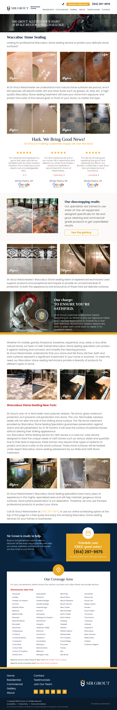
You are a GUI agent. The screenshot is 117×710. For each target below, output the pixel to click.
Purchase (64, 644)
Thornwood (89, 617)
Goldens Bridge (42, 600)
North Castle (65, 614)
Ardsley (15, 597)
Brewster (15, 617)
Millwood (40, 651)
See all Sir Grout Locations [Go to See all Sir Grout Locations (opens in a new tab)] (47, 663)
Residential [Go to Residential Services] (48, 9)
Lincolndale (41, 641)
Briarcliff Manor (18, 621)
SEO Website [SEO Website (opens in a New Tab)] (95, 704)
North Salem (65, 617)
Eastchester (41, 594)
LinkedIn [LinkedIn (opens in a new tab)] (59, 692)
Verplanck (88, 627)
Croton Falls (17, 648)
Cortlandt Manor (19, 638)
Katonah (40, 631)
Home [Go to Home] (10, 675)
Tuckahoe (88, 621)
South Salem (89, 611)
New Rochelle (65, 611)
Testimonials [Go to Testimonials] (93, 9)
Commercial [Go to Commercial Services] (62, 9)
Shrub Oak (88, 600)
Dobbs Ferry (17, 654)
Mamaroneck (41, 648)
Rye (61, 651)
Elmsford (40, 597)
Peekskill (63, 624)
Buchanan (16, 627)
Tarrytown (88, 614)
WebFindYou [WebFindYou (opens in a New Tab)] (106, 704)
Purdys (63, 648)
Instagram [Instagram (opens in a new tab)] (36, 692)
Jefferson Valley (42, 627)
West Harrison (90, 634)
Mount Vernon (66, 604)
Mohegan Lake (42, 654)
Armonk (15, 604)
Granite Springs (42, 604)
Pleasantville (65, 634)
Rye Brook (64, 654)
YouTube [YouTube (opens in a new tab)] (53, 692)
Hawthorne (40, 621)
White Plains (89, 638)
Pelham (63, 627)
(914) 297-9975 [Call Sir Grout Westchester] (101, 4)
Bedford (15, 611)
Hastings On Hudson (44, 617)
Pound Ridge (65, 641)
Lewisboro (40, 638)
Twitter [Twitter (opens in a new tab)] (47, 692)
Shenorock (88, 597)
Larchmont (40, 634)
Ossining (63, 621)
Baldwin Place (18, 607)
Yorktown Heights (91, 644)
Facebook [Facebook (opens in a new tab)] (41, 692)
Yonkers (87, 641)
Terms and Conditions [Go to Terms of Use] (38, 704)
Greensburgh (41, 607)
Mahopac (40, 644)
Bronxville (16, 624)
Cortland (16, 634)
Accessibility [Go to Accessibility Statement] (11, 704)
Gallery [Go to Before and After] (73, 9)
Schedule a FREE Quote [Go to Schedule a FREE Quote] (78, 4)
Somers (87, 607)
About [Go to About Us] (82, 9)
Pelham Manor (66, 631)
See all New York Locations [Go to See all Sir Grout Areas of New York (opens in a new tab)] (56, 660)
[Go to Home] (23, 8)
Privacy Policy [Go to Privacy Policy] (23, 704)
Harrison (39, 611)
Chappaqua (17, 631)
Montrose (64, 594)
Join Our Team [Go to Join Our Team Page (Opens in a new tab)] (43, 684)
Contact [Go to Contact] (106, 9)
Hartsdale (40, 614)
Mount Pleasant (66, 600)
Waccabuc (89, 631)
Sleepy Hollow (90, 604)
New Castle (65, 607)
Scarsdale (88, 594)
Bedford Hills (17, 614)
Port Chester (65, 638)
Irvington (40, 624)
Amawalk (16, 594)
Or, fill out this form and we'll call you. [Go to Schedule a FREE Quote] (88, 556)
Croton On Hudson (20, 651)
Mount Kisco (65, 597)
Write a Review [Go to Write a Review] (63, 4)
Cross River (16, 644)
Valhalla (87, 624)
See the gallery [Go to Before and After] (81, 232)
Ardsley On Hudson (20, 600)
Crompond (16, 641)
